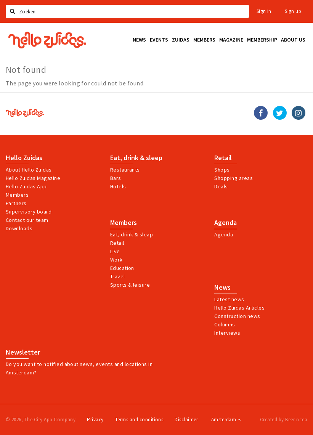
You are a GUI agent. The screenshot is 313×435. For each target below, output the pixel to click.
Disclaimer (186, 419)
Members (17, 194)
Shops (222, 169)
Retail (223, 158)
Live (115, 251)
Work (116, 259)
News (222, 287)
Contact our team (27, 220)
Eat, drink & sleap (131, 234)
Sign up (293, 11)
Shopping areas (233, 178)
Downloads (19, 228)
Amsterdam (226, 419)
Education (122, 268)
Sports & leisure (130, 284)
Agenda (225, 222)
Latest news (229, 299)
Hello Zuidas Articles (239, 307)
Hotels (118, 186)
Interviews (227, 332)
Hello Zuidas (24, 158)
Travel (117, 276)
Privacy (95, 419)
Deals (221, 186)
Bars (115, 178)
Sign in (264, 11)
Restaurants (125, 169)
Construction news (237, 316)
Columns (224, 324)
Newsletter (23, 352)
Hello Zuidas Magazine (33, 178)
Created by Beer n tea (283, 419)
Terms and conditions (139, 419)
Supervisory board (28, 211)
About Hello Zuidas (29, 169)
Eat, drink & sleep (136, 158)
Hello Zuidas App (26, 186)
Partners (16, 203)
